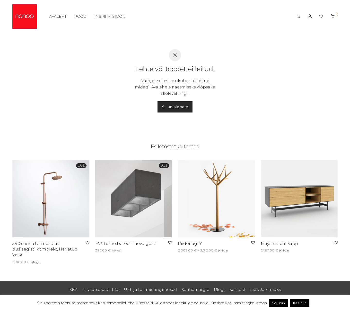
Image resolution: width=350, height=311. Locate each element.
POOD (80, 16)
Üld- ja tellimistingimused (150, 289)
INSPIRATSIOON (109, 16)
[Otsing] (298, 16)
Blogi (219, 289)
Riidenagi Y (190, 243)
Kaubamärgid (195, 289)
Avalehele (175, 107)
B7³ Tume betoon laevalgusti (126, 243)
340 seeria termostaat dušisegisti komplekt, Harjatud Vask (45, 249)
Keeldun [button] (299, 303)
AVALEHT (58, 16)
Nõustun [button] (278, 303)
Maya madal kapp (279, 243)
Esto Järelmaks (265, 289)
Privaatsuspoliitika (101, 289)
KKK (73, 289)
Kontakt (237, 289)
